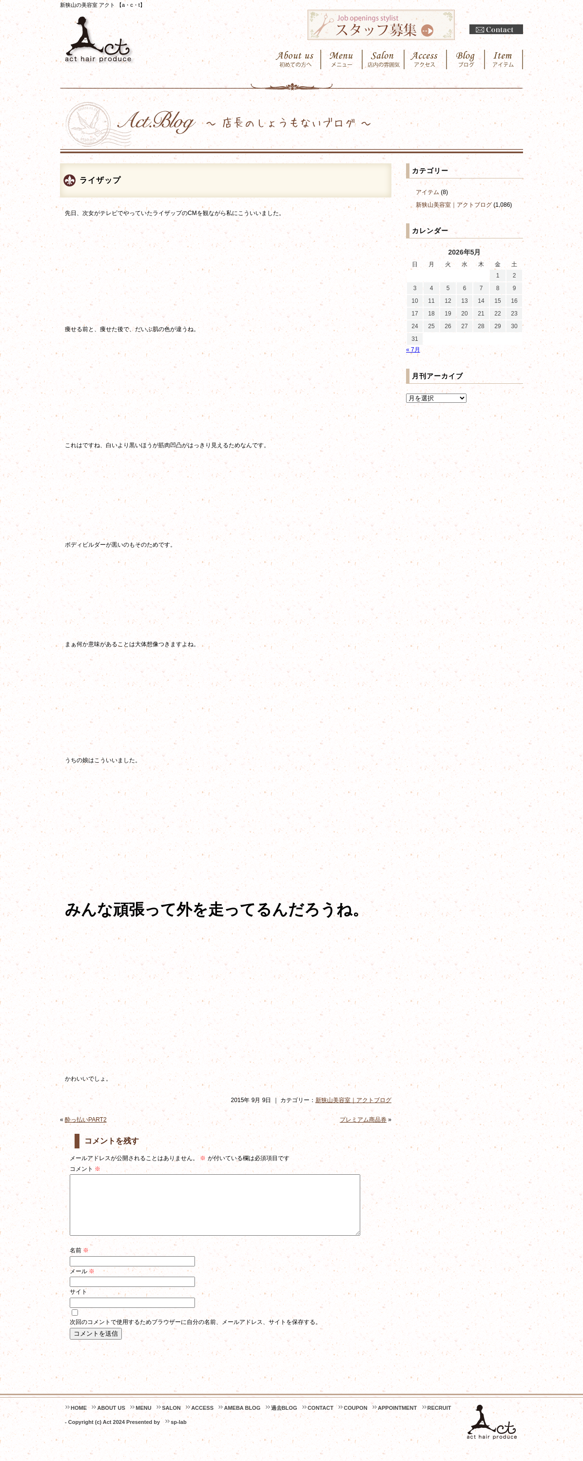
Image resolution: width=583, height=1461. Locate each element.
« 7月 (413, 349)
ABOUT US (111, 1419)
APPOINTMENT (397, 1419)
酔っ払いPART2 (86, 1119)
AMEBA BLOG (242, 1419)
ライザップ (100, 180)
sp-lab (178, 1434)
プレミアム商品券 (363, 1119)
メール (82, 1283)
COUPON (355, 1419)
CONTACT (320, 1419)
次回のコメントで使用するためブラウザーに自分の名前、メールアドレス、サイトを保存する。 (195, 1333)
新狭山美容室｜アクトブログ (353, 1100)
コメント (85, 1168)
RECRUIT (439, 1419)
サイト (78, 1303)
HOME (79, 1419)
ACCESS (202, 1419)
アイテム (427, 192)
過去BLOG (284, 1419)
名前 (79, 1262)
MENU (143, 1419)
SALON (171, 1419)
